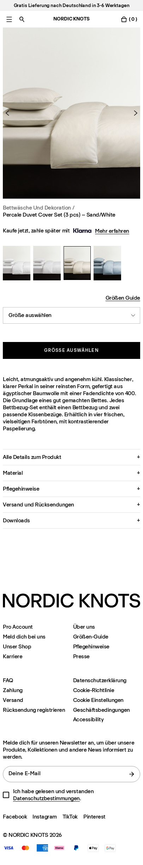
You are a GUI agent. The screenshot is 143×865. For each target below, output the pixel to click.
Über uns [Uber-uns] (84, 626)
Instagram (44, 816)
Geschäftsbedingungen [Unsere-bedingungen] (101, 710)
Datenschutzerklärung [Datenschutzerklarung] (99, 680)
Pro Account (18, 626)
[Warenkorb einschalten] (128, 19)
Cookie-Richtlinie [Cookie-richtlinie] (93, 690)
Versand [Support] (13, 700)
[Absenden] (131, 774)
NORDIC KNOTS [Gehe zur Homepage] (71, 19)
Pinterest (94, 816)
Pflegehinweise (91, 646)
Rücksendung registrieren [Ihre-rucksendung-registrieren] (34, 710)
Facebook (15, 816)
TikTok (70, 816)
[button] (71, 457)
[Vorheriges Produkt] (10, 113)
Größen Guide (123, 297)
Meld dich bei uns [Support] (24, 636)
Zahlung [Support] (13, 690)
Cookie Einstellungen (98, 700)
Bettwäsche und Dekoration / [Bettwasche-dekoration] (38, 207)
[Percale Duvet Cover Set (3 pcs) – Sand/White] (16, 263)
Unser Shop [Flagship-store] (17, 646)
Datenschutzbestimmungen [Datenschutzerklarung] (46, 798)
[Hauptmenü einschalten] (9, 19)
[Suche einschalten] (22, 19)
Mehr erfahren (112, 231)
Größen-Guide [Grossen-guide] (90, 636)
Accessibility (88, 719)
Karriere (12, 656)
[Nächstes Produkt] (133, 113)
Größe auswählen (71, 350)
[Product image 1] (71, 113)
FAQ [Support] (8, 680)
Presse (81, 656)
